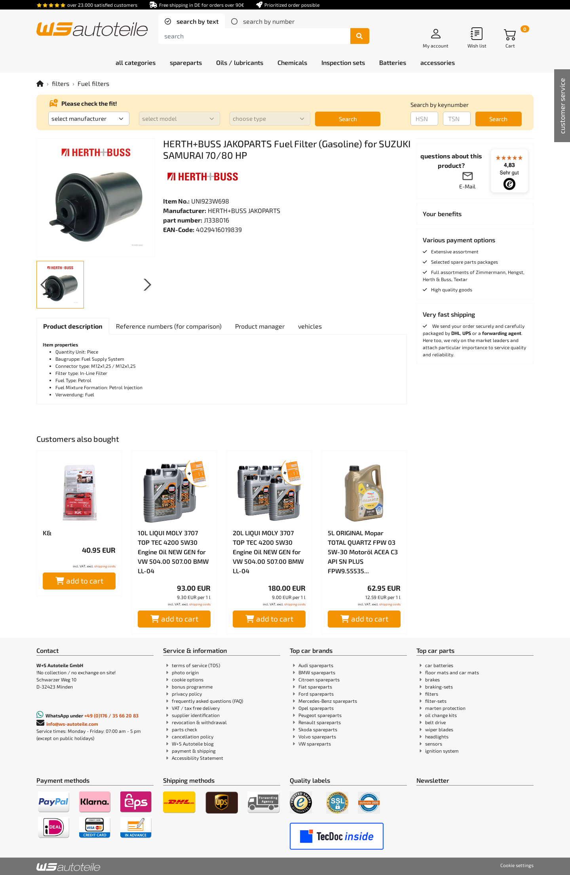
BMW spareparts (316, 672)
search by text (196, 21)
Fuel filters (93, 83)
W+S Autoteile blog (193, 743)
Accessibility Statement (197, 758)
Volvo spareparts (317, 736)
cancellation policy (192, 736)
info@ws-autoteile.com (72, 724)
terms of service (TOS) (196, 665)
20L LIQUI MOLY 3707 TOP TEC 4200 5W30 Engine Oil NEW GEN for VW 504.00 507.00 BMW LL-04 (268, 551)
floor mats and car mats (452, 672)
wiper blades (439, 729)
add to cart (79, 580)
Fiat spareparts (315, 686)
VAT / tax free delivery (196, 708)
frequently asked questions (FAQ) (207, 701)
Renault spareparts (319, 722)
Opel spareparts (316, 708)
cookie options (187, 679)
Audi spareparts (315, 665)
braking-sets (439, 686)
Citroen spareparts (319, 679)
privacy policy (187, 693)
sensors (433, 743)
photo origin (185, 672)
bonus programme (192, 686)
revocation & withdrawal (199, 722)
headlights (436, 736)
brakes (432, 679)
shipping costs (105, 566)
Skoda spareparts (317, 729)
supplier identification (196, 715)
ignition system (442, 750)
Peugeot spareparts (320, 715)
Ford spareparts (316, 693)
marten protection (445, 708)
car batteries (439, 665)
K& (47, 532)
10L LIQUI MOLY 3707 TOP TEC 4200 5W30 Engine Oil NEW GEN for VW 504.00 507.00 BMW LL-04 (173, 551)
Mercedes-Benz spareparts (327, 701)
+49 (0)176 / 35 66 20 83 (111, 715)
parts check (184, 729)
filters (60, 83)
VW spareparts (314, 743)
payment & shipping (194, 750)
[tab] (191, 21)
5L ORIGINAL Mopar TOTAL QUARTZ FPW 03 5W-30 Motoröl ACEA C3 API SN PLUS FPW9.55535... (363, 551)
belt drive (435, 722)
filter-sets (435, 701)
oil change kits (441, 715)
